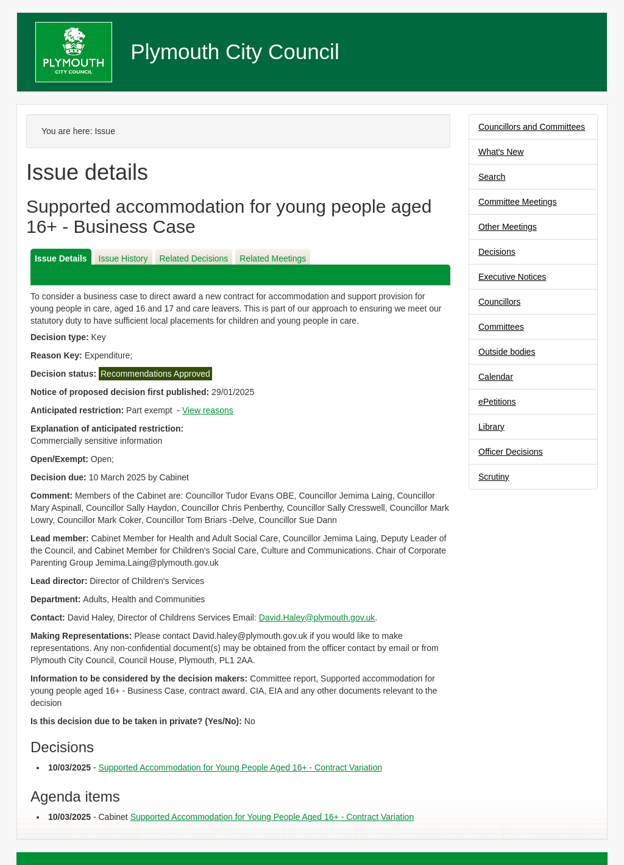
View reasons (207, 410)
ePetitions (497, 402)
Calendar (495, 377)
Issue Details (61, 258)
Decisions (497, 252)
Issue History (123, 258)
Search (491, 177)
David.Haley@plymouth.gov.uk (317, 617)
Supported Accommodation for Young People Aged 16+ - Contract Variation (241, 767)
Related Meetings (272, 258)
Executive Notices (512, 277)
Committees (501, 327)
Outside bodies (506, 352)
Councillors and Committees (531, 127)
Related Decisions (194, 258)
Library (491, 427)
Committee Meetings (517, 202)
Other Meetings (507, 227)
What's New (500, 152)
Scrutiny (493, 477)
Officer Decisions (510, 452)
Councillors (499, 302)
